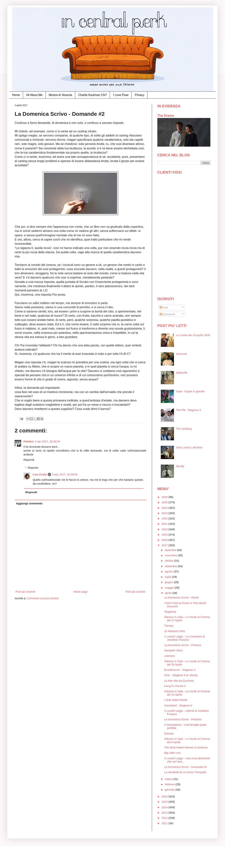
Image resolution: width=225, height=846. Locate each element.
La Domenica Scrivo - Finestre (182, 645)
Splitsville (182, 372)
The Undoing (184, 428)
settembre (171, 566)
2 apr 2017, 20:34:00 (47, 441)
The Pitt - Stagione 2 (188, 410)
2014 (165, 807)
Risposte (33, 467)
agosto (169, 571)
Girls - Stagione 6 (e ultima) (181, 675)
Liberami (169, 655)
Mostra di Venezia (60, 95)
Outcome (181, 353)
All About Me (34, 95)
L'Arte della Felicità (175, 699)
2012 (165, 817)
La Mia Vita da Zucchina (179, 680)
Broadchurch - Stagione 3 (179, 669)
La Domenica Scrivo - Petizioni (183, 719)
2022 (165, 518)
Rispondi (28, 459)
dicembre (171, 550)
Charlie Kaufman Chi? (92, 95)
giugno (169, 582)
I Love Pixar (120, 95)
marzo (169, 778)
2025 (165, 502)
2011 (165, 823)
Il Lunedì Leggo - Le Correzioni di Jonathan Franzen (184, 638)
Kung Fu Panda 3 (175, 685)
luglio (168, 576)
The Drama (165, 115)
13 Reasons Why (174, 631)
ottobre (169, 560)
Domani (169, 733)
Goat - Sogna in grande (190, 391)
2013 (165, 812)
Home (16, 95)
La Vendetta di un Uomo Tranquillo (185, 772)
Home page (80, 591)
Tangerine (170, 611)
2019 (165, 534)
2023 (165, 513)
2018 (165, 539)
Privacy (139, 95)
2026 (165, 496)
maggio (170, 587)
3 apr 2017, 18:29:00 (64, 474)
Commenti (167, 314)
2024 (165, 507)
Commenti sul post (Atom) (43, 598)
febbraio (170, 784)
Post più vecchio (135, 591)
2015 (165, 801)
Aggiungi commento (29, 503)
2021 (165, 523)
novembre (171, 555)
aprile (168, 592)
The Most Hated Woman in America (185, 747)
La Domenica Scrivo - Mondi (181, 597)
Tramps (168, 625)
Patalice (28, 441)
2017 (165, 545)
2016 (165, 796)
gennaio (170, 789)
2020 (165, 529)
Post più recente (25, 591)
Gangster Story (173, 650)
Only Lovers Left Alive (189, 447)
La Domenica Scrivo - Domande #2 (185, 766)
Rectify (180, 466)
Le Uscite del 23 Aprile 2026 (193, 335)
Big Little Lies (172, 752)
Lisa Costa (40, 474)
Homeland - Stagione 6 (178, 705)
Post (164, 307)
